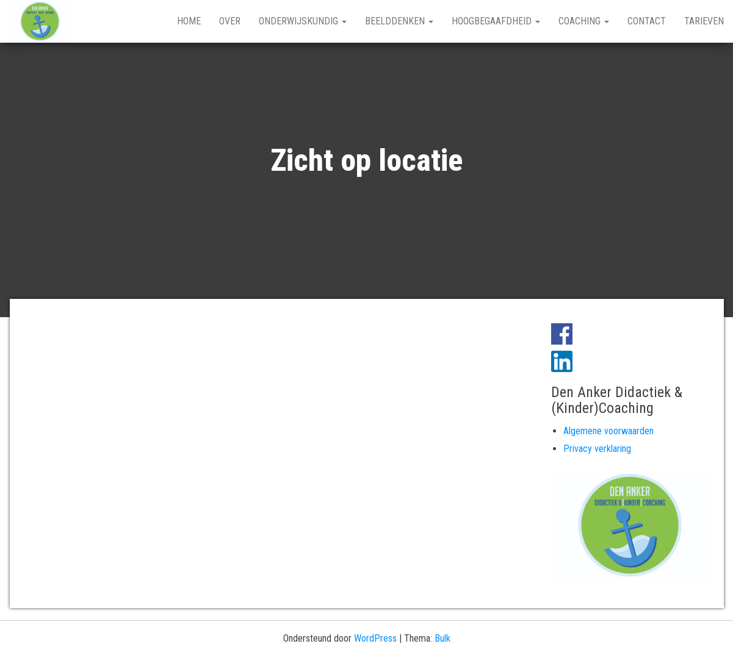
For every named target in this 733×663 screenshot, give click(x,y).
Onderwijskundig (303, 21)
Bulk (442, 638)
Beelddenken (399, 21)
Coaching (583, 21)
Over (229, 21)
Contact (646, 21)
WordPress (375, 638)
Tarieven (704, 21)
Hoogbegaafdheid (496, 21)
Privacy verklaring (597, 448)
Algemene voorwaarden (608, 431)
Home (189, 21)
